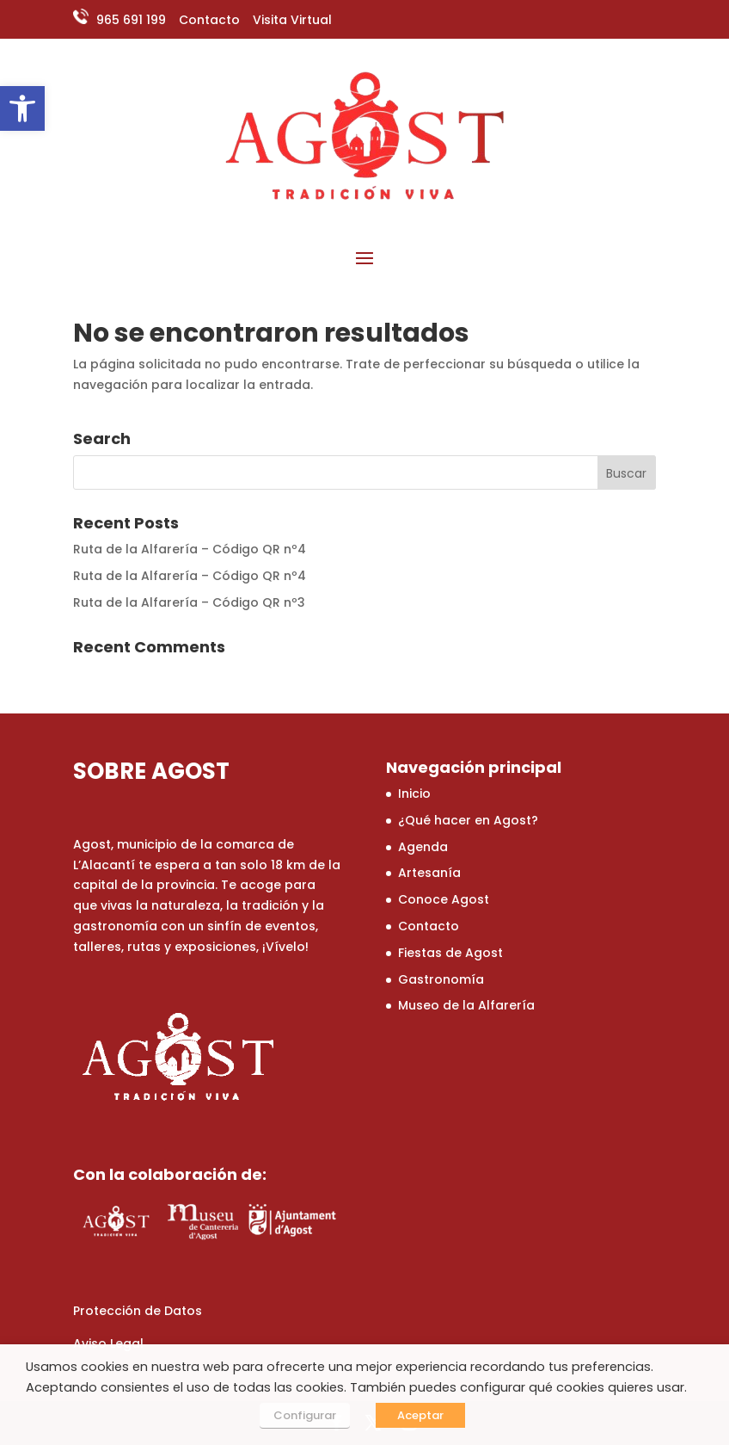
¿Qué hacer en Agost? (468, 820)
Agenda (423, 846)
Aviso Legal (108, 1343)
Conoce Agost (443, 899)
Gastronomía (441, 979)
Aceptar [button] (420, 1415)
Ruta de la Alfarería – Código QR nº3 (189, 602)
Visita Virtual (292, 19)
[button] (22, 108)
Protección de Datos (137, 1310)
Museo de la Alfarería (466, 1005)
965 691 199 (129, 19)
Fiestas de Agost (450, 952)
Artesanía (429, 872)
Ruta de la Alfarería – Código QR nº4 (189, 549)
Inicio (414, 793)
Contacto (209, 19)
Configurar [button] (304, 1415)
